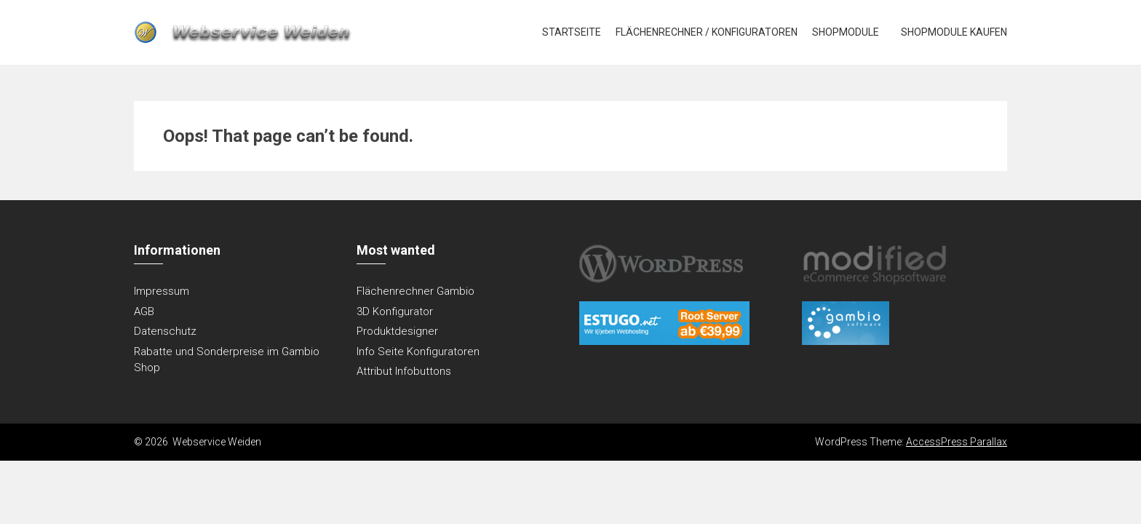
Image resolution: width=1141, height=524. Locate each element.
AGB (144, 311)
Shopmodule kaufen (954, 32)
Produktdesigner (397, 331)
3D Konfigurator (395, 311)
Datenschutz (165, 331)
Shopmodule (845, 32)
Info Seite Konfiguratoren (418, 351)
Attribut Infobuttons (404, 371)
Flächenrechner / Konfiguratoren (707, 32)
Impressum (161, 291)
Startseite (571, 32)
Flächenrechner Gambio (415, 291)
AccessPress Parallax (956, 442)
